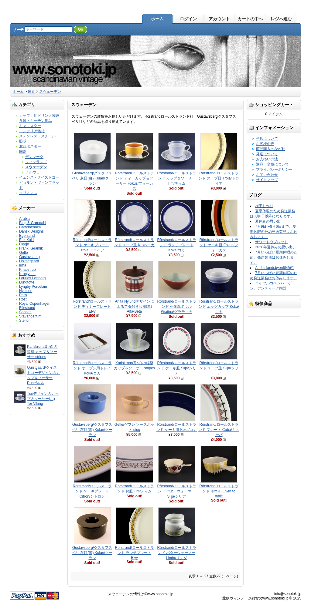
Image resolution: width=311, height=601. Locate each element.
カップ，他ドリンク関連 (39, 115)
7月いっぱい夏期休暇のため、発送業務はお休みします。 (273, 257)
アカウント (219, 18)
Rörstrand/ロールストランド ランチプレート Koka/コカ (176, 245)
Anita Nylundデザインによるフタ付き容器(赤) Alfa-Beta (134, 306)
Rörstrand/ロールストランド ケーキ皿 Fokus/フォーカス (218, 245)
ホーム (157, 18)
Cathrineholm (30, 227)
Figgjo (24, 244)
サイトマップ (267, 180)
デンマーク (34, 157)
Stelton (24, 320)
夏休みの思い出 (268, 221)
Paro (23, 295)
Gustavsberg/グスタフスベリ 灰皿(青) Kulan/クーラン (92, 429)
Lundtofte (26, 282)
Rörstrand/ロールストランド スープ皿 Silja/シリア (218, 368)
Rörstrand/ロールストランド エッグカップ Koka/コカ (219, 306)
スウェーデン (50, 91)
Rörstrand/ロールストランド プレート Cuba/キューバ (218, 429)
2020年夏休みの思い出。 (275, 247)
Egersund (27, 235)
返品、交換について (272, 164)
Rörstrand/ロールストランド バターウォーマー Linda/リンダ (176, 553)
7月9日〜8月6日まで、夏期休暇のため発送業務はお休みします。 (273, 231)
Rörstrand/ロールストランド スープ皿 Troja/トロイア (219, 178)
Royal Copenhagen (34, 303)
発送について (267, 154)
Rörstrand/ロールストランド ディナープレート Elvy (92, 306)
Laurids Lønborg (32, 278)
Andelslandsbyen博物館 (274, 268)
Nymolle (25, 291)
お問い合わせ (267, 175)
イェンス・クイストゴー (39, 177)
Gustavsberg (29, 257)
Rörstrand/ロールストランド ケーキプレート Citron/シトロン (92, 491)
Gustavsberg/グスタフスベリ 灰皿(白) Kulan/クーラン (92, 178)
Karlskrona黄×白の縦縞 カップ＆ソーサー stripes (42, 351)
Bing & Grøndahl (32, 223)
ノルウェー (34, 172)
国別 (31, 91)
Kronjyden (27, 274)
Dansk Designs (31, 231)
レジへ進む (281, 18)
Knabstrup (27, 269)
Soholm (25, 312)
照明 (22, 141)
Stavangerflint (30, 316)
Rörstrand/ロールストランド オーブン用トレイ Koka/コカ (92, 368)
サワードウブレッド (271, 242)
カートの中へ (250, 18)
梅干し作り (264, 206)
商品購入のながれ (270, 149)
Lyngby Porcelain (33, 286)
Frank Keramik (31, 248)
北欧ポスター (30, 146)
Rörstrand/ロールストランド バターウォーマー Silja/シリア (176, 491)
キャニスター (30, 126)
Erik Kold (26, 240)
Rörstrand (27, 308)
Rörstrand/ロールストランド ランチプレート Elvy (134, 553)
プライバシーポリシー (274, 169)
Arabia (24, 219)
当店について (267, 138)
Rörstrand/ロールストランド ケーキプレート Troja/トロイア (92, 245)
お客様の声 (265, 144)
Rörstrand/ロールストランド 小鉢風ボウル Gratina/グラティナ (176, 306)
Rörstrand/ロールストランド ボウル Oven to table (218, 491)
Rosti (23, 299)
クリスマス (28, 193)
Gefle (23, 252)
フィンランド (36, 162)
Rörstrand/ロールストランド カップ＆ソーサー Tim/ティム (176, 178)
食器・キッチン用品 (35, 121)
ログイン (188, 18)
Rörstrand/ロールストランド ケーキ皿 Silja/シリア (176, 368)
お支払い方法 (267, 159)
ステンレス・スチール (37, 136)
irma (22, 265)
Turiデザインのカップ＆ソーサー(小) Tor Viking (43, 398)
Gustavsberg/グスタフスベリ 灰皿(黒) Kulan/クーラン (92, 553)
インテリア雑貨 (32, 131)
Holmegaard (29, 261)
